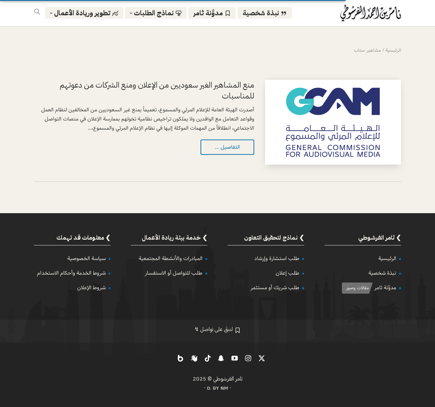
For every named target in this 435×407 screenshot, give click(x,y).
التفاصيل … (227, 147)
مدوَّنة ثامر (385, 287)
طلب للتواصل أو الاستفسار (174, 273)
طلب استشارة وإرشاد (276, 258)
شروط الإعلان (91, 287)
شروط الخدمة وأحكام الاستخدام (71, 273)
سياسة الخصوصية (86, 258)
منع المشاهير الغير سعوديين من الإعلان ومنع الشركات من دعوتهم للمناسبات (157, 90)
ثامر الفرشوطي (228, 379)
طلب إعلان (287, 273)
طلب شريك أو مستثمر (274, 287)
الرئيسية (387, 258)
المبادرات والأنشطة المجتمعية (171, 258)
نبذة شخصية (382, 273)
